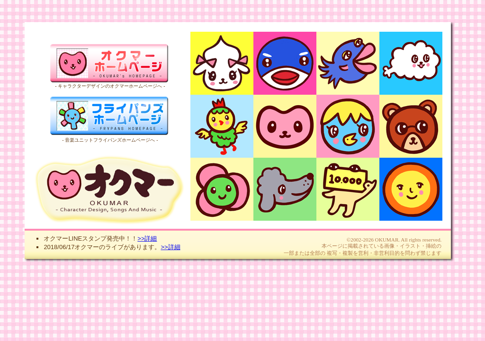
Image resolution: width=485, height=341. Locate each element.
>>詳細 (147, 238)
